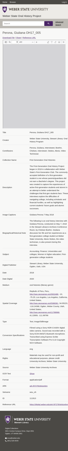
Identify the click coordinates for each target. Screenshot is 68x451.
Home (5, 2)
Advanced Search (59, 23)
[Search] (23, 23)
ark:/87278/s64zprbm (38, 386)
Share (18, 38)
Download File (9, 38)
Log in (64, 2)
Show (32, 373)
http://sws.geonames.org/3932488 (44, 294)
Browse (13, 2)
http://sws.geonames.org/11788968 (44, 312)
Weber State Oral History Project (22, 15)
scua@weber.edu (12, 438)
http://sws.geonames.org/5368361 (44, 303)
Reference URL (29, 38)
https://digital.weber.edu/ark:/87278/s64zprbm (49, 404)
